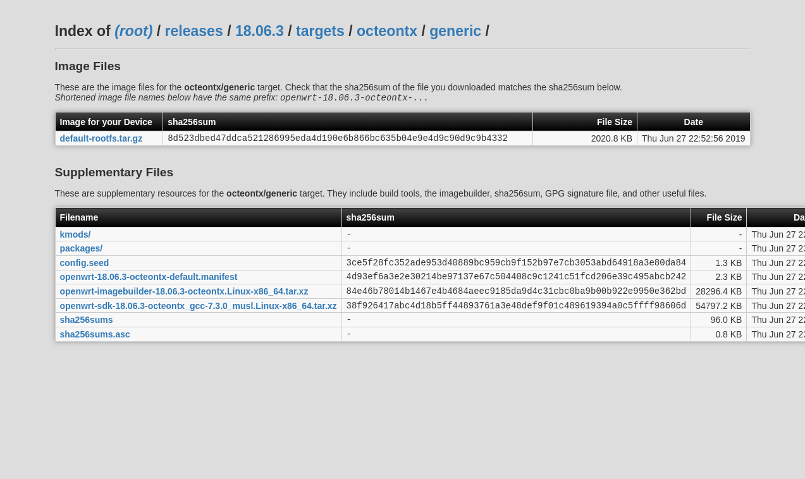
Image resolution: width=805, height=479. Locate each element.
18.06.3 (259, 31)
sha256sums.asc (95, 351)
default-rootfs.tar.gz (101, 141)
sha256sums (86, 335)
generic (455, 31)
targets (320, 31)
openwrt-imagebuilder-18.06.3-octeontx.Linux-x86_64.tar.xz (184, 303)
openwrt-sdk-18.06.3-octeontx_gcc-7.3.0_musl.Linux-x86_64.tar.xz (198, 319)
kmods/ (75, 238)
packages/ (81, 255)
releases (194, 31)
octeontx (387, 31)
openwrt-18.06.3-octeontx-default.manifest (149, 287)
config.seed (84, 270)
